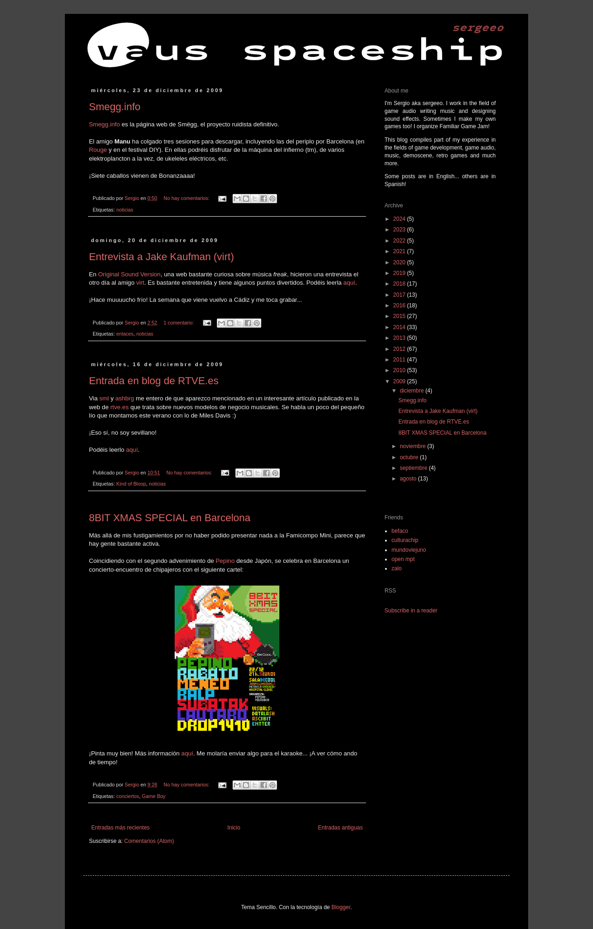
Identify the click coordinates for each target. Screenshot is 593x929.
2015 (400, 316)
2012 (400, 349)
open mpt (403, 559)
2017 (400, 295)
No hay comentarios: (187, 198)
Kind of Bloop (131, 483)
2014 (400, 327)
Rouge (98, 149)
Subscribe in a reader (411, 610)
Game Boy (153, 796)
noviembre (413, 446)
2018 (400, 284)
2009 (400, 381)
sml (104, 398)
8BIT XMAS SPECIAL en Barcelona (170, 518)
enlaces (124, 334)
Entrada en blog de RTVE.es (154, 381)
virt (140, 282)
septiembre (414, 468)
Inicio (233, 827)
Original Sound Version (129, 274)
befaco (399, 531)
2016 (400, 305)
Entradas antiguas (340, 827)
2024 (400, 219)
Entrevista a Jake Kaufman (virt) (161, 256)
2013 (400, 338)
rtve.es (119, 407)
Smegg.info (114, 106)
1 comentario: (179, 322)
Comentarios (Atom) (149, 841)
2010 (400, 370)
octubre (410, 457)
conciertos (127, 796)
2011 (400, 359)
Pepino (224, 560)
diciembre (412, 390)
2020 (400, 262)
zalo (396, 568)
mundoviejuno (408, 550)
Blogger (340, 907)
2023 (400, 229)
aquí (349, 282)
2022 (400, 240)
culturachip (404, 540)
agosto (409, 478)
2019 (400, 273)
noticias (124, 209)
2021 (400, 251)
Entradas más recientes (120, 827)
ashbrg (124, 398)
